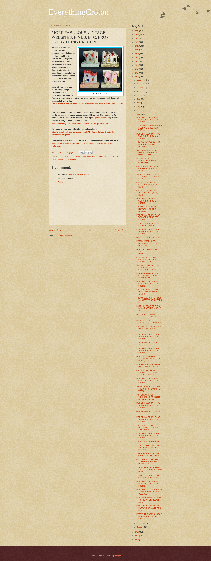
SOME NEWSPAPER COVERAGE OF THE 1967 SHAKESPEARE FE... (148, 397)
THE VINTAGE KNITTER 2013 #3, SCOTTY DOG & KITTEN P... (149, 300)
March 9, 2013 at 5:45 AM (79, 175)
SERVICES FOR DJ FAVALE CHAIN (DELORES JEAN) (147, 454)
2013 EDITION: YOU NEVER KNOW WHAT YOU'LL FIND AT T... (148, 508)
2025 (137, 34)
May (139, 107)
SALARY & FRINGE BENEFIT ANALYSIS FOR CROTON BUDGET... (148, 176)
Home (88, 230)
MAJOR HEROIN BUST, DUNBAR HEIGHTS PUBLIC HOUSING (148, 243)
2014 (137, 73)
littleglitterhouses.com (100, 118)
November (141, 84)
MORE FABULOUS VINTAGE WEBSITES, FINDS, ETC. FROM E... (148, 120)
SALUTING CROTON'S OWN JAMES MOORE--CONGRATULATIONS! (148, 267)
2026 (137, 31)
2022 (137, 42)
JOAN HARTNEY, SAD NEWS (148, 237)
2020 (137, 50)
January (140, 527)
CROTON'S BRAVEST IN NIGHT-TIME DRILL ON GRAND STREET (147, 152)
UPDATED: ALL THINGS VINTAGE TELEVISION (146, 315)
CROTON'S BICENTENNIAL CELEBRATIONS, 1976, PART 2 (147, 185)
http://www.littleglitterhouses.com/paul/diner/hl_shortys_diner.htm (80, 123)
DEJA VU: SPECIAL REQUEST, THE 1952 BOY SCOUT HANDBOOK (149, 251)
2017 (137, 61)
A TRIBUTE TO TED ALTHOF (148, 441)
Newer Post (55, 230)
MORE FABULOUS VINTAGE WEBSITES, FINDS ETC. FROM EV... (148, 136)
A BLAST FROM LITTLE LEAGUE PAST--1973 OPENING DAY (146, 160)
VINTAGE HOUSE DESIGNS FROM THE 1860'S (147, 224)
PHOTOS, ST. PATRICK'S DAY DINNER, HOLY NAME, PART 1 (149, 328)
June (139, 103)
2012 (137, 532)
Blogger (118, 555)
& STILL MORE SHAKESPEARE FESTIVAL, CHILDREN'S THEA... (149, 128)
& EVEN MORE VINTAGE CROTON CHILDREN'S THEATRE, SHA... (146, 259)
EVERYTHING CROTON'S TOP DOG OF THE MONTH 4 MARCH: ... (149, 516)
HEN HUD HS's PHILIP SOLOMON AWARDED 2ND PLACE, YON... (148, 358)
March (139, 114)
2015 (137, 69)
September (141, 91)
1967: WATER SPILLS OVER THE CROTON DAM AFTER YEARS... (148, 389)
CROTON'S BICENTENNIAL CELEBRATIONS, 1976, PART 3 (147, 168)
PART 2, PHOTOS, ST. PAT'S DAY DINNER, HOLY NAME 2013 (148, 308)
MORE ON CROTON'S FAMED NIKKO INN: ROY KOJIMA (148, 366)
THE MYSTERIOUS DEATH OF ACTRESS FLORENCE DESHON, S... (149, 144)
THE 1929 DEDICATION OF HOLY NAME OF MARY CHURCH (147, 292)
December (141, 80)
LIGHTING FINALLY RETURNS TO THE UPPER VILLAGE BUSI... (149, 500)
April (139, 111)
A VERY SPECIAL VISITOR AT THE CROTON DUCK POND (149, 321)
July (138, 99)
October (140, 88)
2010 (137, 540)
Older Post (120, 230)
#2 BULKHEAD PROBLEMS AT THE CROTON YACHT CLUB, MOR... (149, 469)
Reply (60, 182)
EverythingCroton (79, 12)
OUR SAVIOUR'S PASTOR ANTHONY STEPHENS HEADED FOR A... (147, 461)
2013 (137, 77)
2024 (137, 38)
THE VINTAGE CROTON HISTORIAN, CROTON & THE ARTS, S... (147, 427)
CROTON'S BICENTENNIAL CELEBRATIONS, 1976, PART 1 (147, 193)
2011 (137, 536)
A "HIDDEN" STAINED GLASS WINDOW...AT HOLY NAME (148, 477)
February (140, 523)
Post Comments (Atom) (68, 236)
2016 (137, 65)
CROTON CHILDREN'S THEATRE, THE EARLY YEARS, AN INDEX (146, 372)
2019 (137, 54)
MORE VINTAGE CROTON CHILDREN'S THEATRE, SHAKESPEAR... (147, 276)
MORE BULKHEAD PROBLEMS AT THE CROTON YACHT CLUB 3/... (149, 492)
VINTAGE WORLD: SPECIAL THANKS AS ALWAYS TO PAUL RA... (148, 447)
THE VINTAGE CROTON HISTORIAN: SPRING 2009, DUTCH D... (148, 209)
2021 (137, 46)
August (140, 95)
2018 (137, 57)
